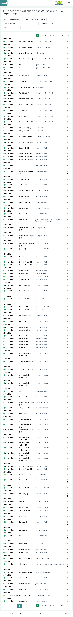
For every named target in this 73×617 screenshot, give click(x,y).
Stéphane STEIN (41, 76)
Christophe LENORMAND (44, 41)
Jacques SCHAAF (41, 550)
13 (62, 35)
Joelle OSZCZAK (50, 220)
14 (65, 35)
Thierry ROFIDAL (41, 480)
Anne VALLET (40, 128)
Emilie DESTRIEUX (46, 222)
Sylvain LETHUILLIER (43, 65)
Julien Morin (40, 220)
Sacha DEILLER (41, 273)
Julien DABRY (40, 53)
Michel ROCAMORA (42, 530)
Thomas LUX (40, 299)
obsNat (34, 614)
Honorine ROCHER (42, 165)
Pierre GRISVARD (41, 171)
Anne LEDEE (40, 87)
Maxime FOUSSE (41, 142)
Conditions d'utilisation (63, 614)
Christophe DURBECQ (43, 208)
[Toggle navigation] (10, 3)
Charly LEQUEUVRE (42, 228)
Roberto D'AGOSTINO (43, 595)
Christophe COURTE (42, 191)
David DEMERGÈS (42, 408)
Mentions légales (7, 614)
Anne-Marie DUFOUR (43, 47)
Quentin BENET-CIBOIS (56, 564)
